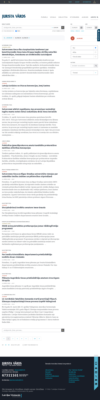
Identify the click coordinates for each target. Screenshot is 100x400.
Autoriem (72, 374)
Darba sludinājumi (52, 376)
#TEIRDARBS (74, 17)
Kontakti (72, 382)
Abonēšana (49, 370)
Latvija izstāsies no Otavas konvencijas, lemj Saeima (26, 85)
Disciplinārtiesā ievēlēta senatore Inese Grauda (23, 207)
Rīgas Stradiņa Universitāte (10, 169)
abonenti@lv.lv (20, 370)
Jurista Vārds (6, 141)
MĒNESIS (77, 31)
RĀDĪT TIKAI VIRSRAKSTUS (30, 345)
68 (34, 338)
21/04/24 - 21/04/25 (21, 38)
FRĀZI (17, 31)
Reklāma (48, 374)
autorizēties (87, 2)
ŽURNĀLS (44, 17)
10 (2, 345)
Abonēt (77, 2)
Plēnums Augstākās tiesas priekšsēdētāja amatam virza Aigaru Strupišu (30, 279)
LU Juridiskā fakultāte (8, 294)
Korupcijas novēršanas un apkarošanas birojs (16, 221)
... (30, 338)
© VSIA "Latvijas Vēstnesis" (55, 389)
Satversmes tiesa (7, 45)
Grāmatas (49, 378)
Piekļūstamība (74, 380)
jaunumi (4, 83)
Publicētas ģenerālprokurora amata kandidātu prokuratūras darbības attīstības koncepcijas (29, 146)
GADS (82, 31)
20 (5, 345)
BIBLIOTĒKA (63, 17)
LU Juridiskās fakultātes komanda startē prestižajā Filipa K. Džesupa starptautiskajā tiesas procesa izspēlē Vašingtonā (29, 300)
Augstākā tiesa (6, 203)
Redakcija (72, 372)
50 (8, 345)
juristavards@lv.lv (16, 380)
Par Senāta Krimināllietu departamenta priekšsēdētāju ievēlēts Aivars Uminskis (27, 255)
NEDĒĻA (73, 31)
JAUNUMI (85, 17)
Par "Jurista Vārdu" (76, 370)
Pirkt (70, 2)
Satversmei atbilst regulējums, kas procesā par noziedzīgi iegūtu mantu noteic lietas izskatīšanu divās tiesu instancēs (29, 110)
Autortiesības (74, 378)
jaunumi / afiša (6, 47)
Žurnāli (48, 372)
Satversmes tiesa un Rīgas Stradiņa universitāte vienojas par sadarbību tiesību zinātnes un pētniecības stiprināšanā (30, 175)
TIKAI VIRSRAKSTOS (8, 31)
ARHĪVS (93, 17)
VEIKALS (53, 17)
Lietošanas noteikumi (77, 376)
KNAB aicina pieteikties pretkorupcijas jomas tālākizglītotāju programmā (30, 227)
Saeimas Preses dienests (9, 81)
